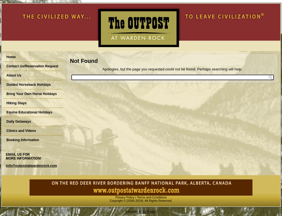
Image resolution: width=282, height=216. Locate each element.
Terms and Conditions (151, 197)
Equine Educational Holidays (29, 112)
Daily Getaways (18, 122)
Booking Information (22, 140)
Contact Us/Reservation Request (32, 66)
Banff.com (148, 211)
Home (11, 57)
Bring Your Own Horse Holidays (31, 94)
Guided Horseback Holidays (28, 85)
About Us (13, 75)
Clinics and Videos (21, 131)
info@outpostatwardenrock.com (31, 166)
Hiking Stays (16, 103)
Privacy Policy (124, 197)
